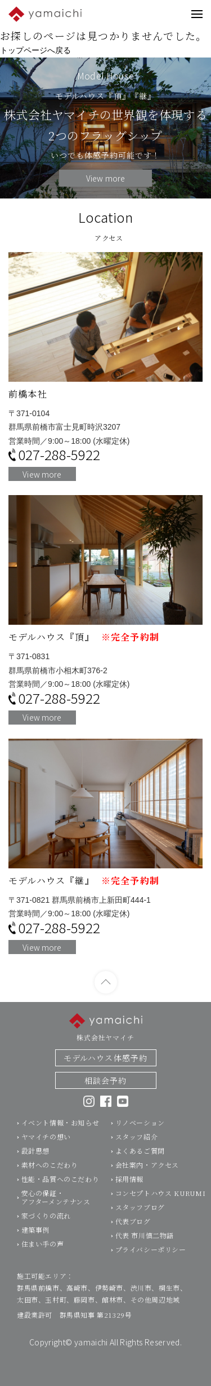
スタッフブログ (140, 1211)
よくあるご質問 (140, 1155)
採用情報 (129, 1183)
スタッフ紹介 (136, 1141)
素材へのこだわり (49, 1169)
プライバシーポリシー (150, 1254)
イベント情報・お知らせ (60, 1127)
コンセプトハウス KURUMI (160, 1197)
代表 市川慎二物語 (144, 1239)
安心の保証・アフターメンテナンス (56, 1202)
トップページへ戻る (35, 50)
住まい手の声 (42, 1248)
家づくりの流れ (46, 1220)
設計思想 (35, 1155)
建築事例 (35, 1234)
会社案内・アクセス (147, 1169)
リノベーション (140, 1127)
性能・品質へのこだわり (60, 1183)
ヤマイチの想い (46, 1141)
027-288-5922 (59, 454)
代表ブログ (133, 1225)
